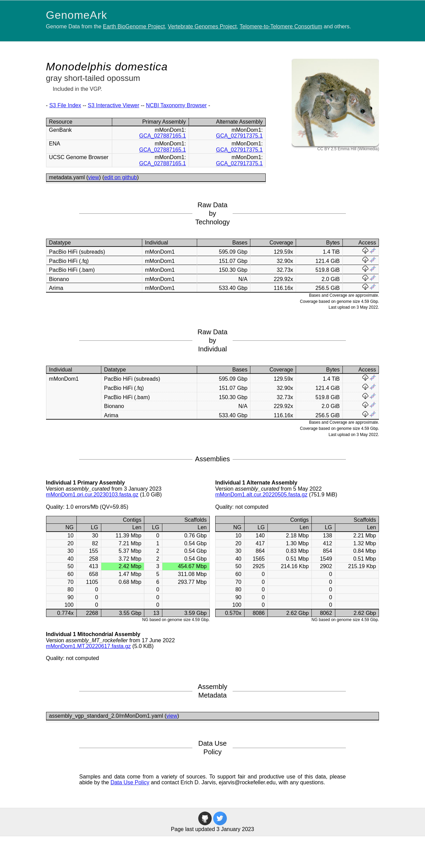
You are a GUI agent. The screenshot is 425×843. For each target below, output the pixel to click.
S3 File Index (65, 105)
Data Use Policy (130, 782)
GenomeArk (76, 15)
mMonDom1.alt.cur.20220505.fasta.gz (261, 494)
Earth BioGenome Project (134, 26)
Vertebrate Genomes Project (202, 26)
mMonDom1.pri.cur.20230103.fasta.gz (92, 494)
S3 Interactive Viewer (113, 105)
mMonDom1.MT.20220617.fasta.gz (88, 646)
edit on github (120, 177)
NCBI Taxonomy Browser (176, 105)
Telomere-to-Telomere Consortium (281, 26)
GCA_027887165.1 (162, 136)
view (93, 177)
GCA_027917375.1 (239, 136)
